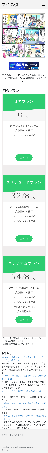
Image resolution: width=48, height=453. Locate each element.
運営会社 (6, 435)
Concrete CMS (28, 447)
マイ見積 (10, 4)
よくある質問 (17, 435)
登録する (24, 157)
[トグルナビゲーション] (43, 4)
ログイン (5, 450)
